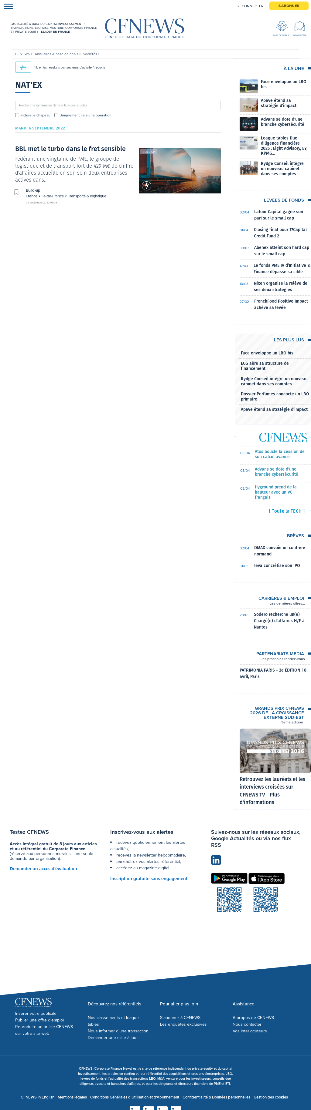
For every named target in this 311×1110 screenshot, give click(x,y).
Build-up (149, 152)
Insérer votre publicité (35, 1013)
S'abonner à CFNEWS (180, 1017)
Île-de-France (53, 196)
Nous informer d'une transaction (118, 1031)
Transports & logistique (87, 196)
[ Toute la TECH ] (287, 511)
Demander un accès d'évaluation (43, 868)
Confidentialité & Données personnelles (216, 1097)
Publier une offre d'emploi (39, 1020)
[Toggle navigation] (6, 6)
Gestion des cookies (271, 1097)
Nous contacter (247, 1024)
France (32, 196)
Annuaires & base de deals (57, 54)
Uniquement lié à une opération (85, 115)
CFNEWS (23, 54)
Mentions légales (72, 1097)
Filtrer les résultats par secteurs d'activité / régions (60, 67)
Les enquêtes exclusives (183, 1024)
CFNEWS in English (37, 1097)
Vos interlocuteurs (250, 1031)
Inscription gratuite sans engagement (148, 878)
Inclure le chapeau (35, 115)
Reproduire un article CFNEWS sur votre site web (44, 1030)
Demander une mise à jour (113, 1038)
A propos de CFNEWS (253, 1017)
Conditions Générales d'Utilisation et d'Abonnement (134, 1097)
